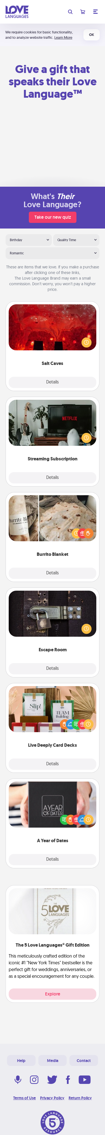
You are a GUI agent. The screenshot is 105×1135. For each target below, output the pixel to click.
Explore (52, 994)
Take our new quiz (52, 217)
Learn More (63, 37)
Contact (84, 1060)
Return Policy (80, 1097)
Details (52, 382)
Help (21, 1060)
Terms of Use (24, 1097)
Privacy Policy (52, 1097)
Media (52, 1060)
